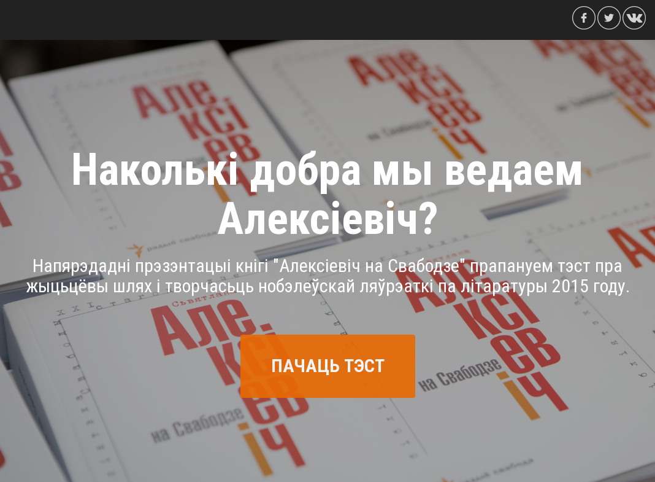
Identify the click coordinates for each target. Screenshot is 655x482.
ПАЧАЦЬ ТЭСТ (328, 365)
